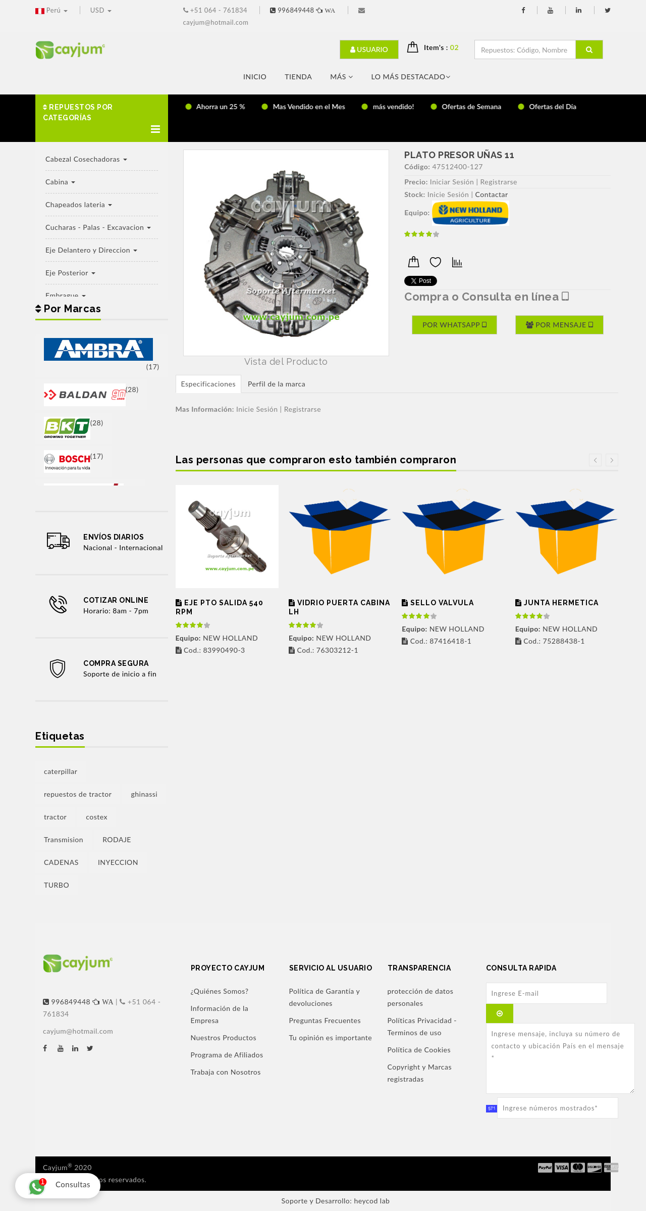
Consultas (56, 1186)
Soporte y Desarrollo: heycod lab (336, 1200)
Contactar (491, 194)
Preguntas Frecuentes (325, 1020)
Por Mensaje (559, 324)
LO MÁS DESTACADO (410, 76)
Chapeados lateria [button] (78, 204)
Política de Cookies (419, 1049)
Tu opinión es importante (330, 1037)
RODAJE (116, 839)
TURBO (56, 885)
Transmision (63, 839)
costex (96, 816)
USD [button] (101, 10)
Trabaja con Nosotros (226, 1072)
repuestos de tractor (78, 794)
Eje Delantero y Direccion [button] (91, 250)
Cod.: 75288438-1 (550, 641)
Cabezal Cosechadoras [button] (86, 159)
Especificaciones (208, 383)
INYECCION (118, 862)
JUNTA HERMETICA (557, 603)
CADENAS (61, 862)
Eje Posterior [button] (70, 272)
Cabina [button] (60, 181)
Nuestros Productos (224, 1037)
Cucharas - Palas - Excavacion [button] (98, 227)
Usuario (369, 49)
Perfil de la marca (276, 383)
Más (341, 76)
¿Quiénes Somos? (220, 991)
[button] (101, 118)
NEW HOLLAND (217, 638)
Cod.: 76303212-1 (323, 650)
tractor (55, 816)
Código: (417, 166)
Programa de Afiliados (227, 1054)
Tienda (298, 76)
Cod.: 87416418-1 (436, 641)
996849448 (304, 10)
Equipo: (416, 212)
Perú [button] (52, 10)
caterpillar (60, 771)
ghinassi (144, 794)
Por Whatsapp (454, 324)
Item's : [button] (445, 47)
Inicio (254, 76)
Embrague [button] (65, 295)
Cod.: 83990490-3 (210, 650)
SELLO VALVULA (438, 603)
